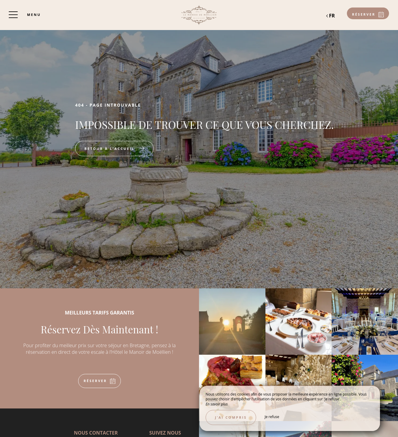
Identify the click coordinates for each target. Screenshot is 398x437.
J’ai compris (231, 417)
